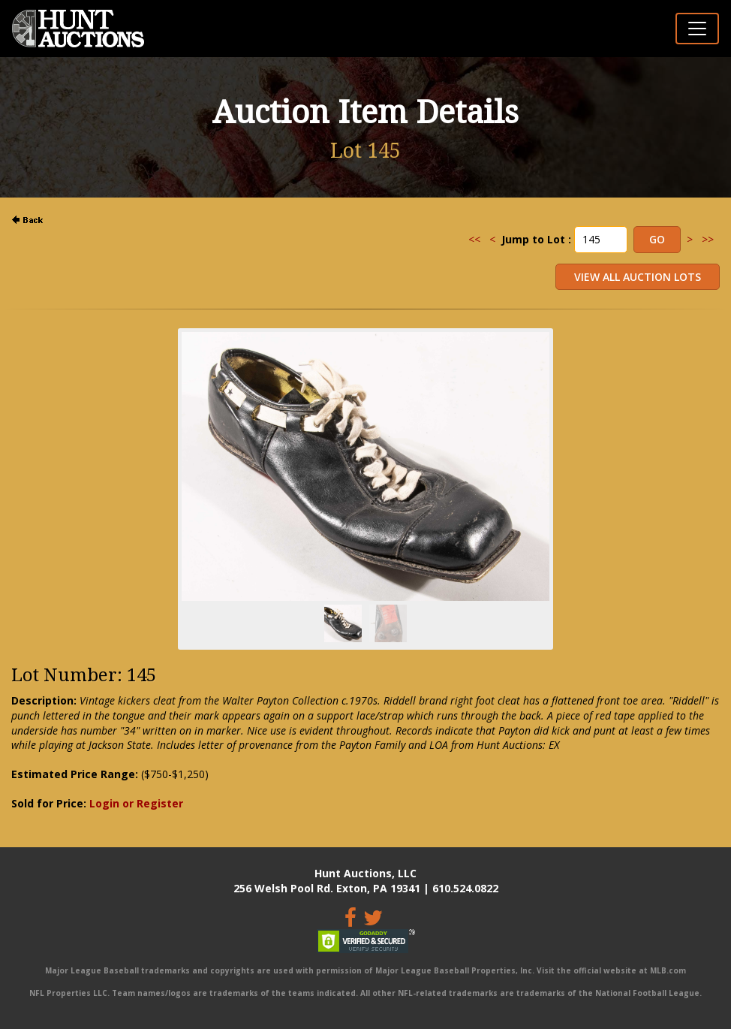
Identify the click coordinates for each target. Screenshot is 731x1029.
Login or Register (136, 803)
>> (708, 239)
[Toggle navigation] (697, 28)
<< (474, 239)
